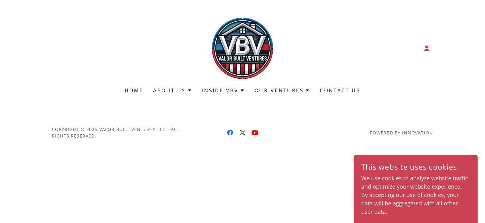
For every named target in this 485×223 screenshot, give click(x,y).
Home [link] (134, 90)
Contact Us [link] (340, 90)
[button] (427, 48)
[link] (242, 47)
